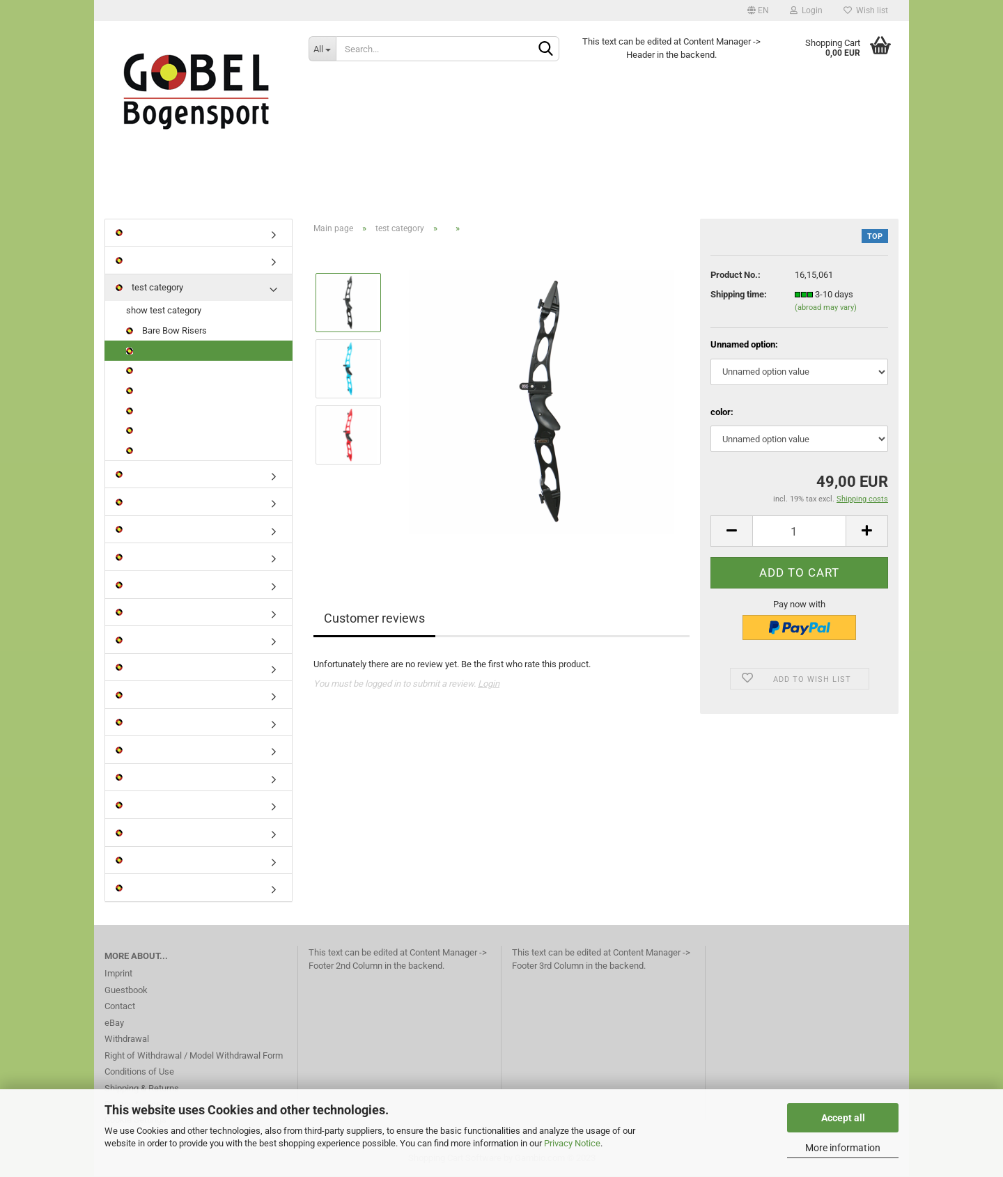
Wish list (865, 10)
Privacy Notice (572, 1143)
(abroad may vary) (826, 308)
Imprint (118, 974)
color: (721, 412)
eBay (114, 1023)
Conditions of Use (139, 1072)
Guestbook (126, 990)
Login (806, 10)
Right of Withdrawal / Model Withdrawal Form (193, 1056)
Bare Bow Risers (166, 331)
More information (842, 1147)
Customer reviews (374, 619)
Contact (119, 1006)
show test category (163, 311)
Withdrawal (126, 1039)
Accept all (843, 1117)
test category (149, 288)
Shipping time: (738, 295)
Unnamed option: (744, 346)
